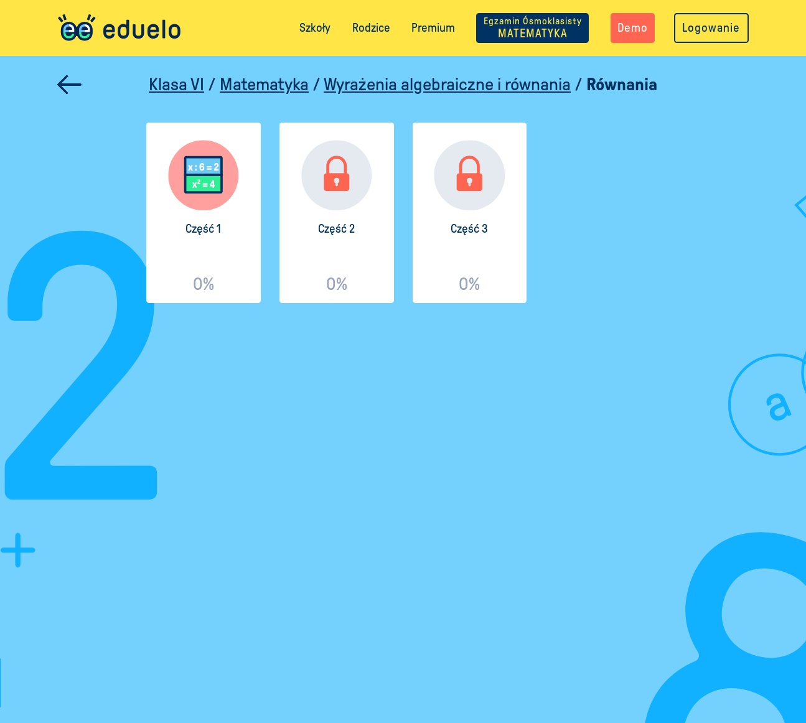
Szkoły (314, 27)
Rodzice (371, 27)
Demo (632, 27)
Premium (433, 27)
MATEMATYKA (533, 28)
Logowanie (711, 27)
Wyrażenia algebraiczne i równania (447, 84)
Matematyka (264, 84)
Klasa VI (176, 84)
